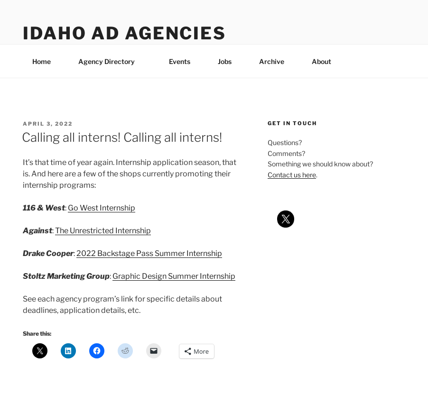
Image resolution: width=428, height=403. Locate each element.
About (326, 61)
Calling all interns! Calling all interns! (122, 137)
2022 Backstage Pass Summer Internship (149, 253)
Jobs (225, 61)
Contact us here (292, 175)
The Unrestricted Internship (103, 230)
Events (179, 61)
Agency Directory (111, 61)
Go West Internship (101, 207)
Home (41, 61)
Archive (271, 61)
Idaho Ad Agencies (124, 33)
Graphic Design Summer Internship (173, 276)
